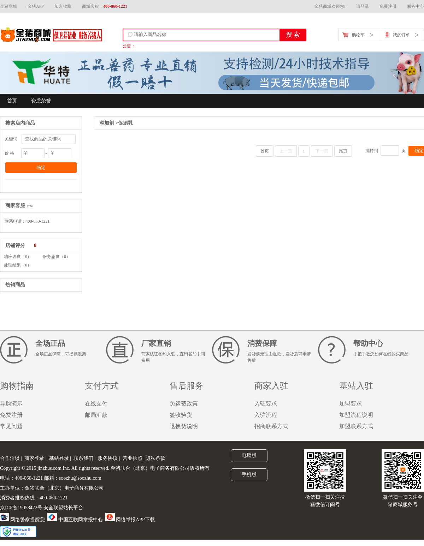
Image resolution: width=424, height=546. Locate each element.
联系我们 (83, 458)
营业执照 (132, 458)
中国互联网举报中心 (75, 519)
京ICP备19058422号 (21, 507)
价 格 (9, 153)
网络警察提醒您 (22, 519)
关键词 (11, 139)
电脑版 (249, 455)
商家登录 (34, 458)
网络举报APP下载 (130, 519)
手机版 (249, 474)
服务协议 (108, 458)
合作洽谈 (10, 458)
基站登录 (59, 458)
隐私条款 (155, 458)
